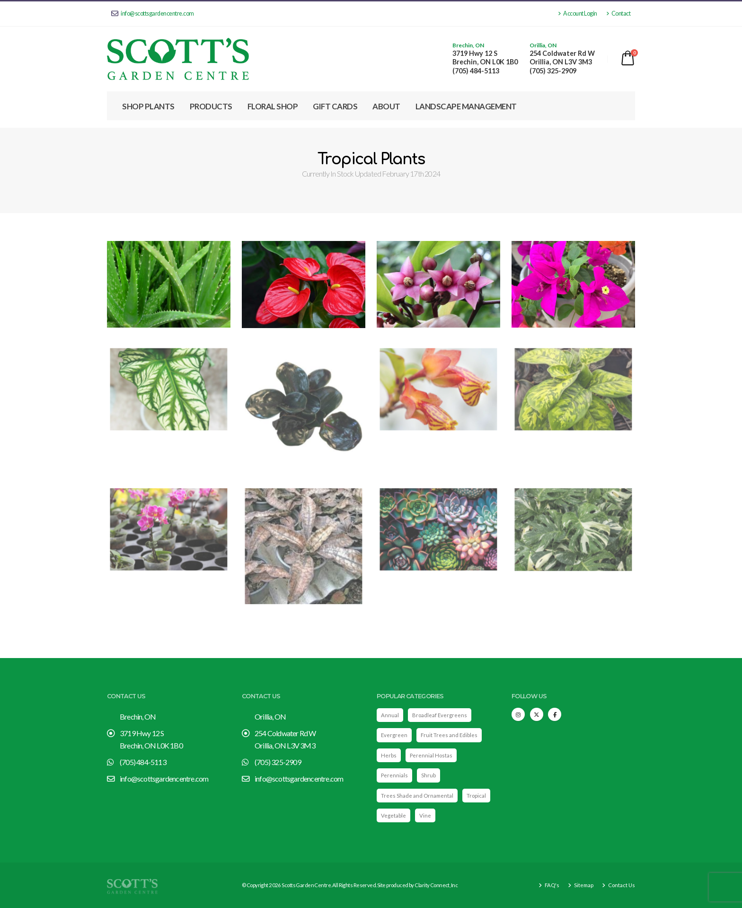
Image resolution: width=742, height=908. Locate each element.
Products (211, 106)
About (386, 106)
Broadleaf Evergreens (439, 715)
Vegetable (393, 815)
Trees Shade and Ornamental (417, 795)
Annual (390, 715)
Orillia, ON (543, 45)
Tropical (476, 795)
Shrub (428, 775)
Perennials (394, 775)
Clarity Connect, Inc (436, 885)
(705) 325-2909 (553, 71)
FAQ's (551, 885)
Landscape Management (466, 106)
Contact (618, 13)
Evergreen (394, 735)
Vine (425, 815)
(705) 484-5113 (475, 71)
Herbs (389, 755)
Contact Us (621, 885)
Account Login (577, 13)
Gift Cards (335, 106)
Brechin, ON (468, 45)
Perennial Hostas (431, 755)
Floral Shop (272, 106)
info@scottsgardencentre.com (152, 13)
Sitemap (583, 885)
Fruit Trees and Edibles (449, 735)
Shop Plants (148, 106)
